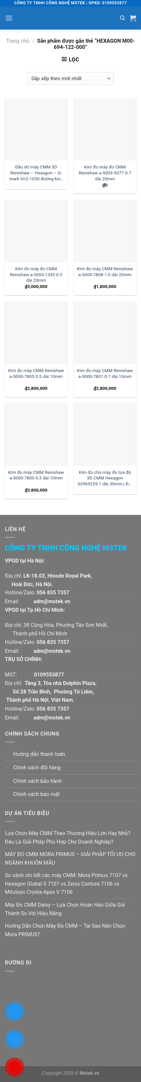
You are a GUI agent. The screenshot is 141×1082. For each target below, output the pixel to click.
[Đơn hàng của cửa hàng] (70, 78)
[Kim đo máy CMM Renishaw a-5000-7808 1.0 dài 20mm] (105, 231)
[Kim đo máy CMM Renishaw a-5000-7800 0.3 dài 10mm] (36, 434)
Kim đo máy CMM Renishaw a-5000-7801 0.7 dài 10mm (105, 373)
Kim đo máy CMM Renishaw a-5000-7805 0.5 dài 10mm (36, 373)
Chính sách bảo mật (36, 794)
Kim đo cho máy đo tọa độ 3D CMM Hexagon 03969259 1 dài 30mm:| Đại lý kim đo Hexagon (105, 479)
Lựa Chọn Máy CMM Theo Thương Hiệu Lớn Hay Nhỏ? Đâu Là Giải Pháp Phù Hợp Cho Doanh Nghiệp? (68, 837)
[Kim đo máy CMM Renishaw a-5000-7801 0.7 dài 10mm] (105, 333)
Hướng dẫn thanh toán (39, 754)
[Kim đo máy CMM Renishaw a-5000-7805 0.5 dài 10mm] (36, 333)
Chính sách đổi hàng (37, 767)
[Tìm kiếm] (122, 18)
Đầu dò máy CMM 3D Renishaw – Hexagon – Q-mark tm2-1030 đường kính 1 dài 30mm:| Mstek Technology (36, 173)
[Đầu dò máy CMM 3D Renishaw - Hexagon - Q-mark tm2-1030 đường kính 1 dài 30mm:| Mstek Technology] (36, 129)
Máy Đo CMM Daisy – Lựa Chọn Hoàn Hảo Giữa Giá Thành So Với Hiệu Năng (65, 909)
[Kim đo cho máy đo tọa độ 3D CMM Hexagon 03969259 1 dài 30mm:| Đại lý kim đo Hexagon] (105, 434)
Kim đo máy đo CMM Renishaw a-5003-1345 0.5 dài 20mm (36, 274)
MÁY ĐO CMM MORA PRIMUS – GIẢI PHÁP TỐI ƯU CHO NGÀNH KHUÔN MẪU (70, 858)
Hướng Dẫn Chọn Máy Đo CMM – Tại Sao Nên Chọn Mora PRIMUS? (65, 930)
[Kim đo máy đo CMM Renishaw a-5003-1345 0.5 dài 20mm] (36, 231)
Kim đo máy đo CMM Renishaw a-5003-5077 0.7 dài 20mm (105, 172)
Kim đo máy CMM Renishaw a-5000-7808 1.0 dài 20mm (105, 271)
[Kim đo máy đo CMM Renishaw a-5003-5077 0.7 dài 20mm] (105, 129)
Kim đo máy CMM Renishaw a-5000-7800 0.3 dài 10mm (36, 475)
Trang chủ (18, 41)
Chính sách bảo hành (37, 781)
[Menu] (9, 18)
